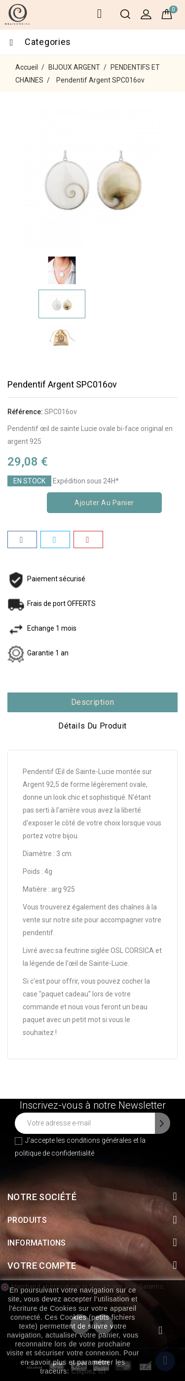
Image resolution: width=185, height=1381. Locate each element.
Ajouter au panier (104, 503)
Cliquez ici (89, 1371)
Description (92, 702)
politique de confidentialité (54, 1153)
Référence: (25, 412)
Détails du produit (92, 726)
